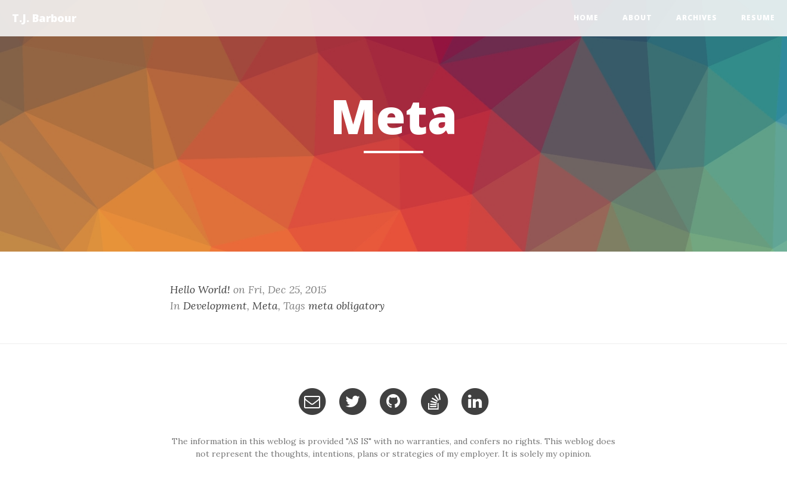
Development (215, 305)
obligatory (360, 305)
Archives (696, 18)
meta (320, 305)
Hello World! (200, 289)
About (637, 18)
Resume (758, 18)
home (586, 18)
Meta (265, 305)
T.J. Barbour (44, 18)
